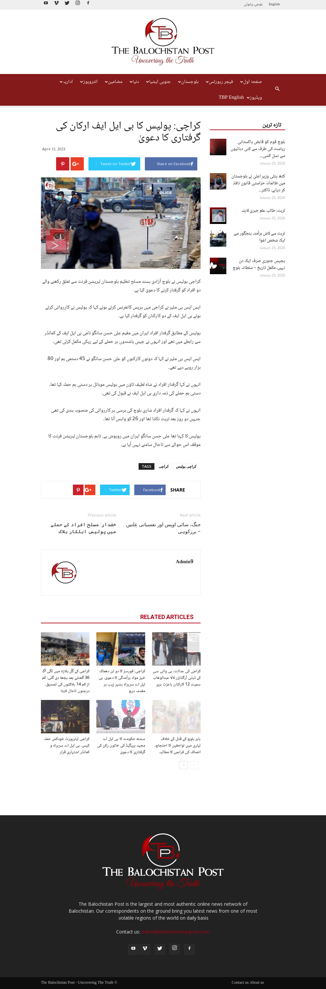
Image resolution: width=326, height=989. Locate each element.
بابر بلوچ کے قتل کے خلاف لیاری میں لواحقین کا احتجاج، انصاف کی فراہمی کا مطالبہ (177, 745)
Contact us (240, 983)
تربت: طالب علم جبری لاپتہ (263, 211)
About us (256, 983)
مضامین (113, 82)
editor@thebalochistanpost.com (176, 932)
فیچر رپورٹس (219, 82)
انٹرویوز (89, 82)
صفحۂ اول (251, 82)
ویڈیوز (254, 97)
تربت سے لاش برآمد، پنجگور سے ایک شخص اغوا (259, 237)
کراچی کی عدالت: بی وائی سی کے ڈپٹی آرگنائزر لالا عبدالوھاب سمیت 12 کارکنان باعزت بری (177, 678)
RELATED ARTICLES (167, 616)
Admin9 (184, 562)
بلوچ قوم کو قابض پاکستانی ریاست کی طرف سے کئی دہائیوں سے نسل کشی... (258, 149)
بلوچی (258, 4)
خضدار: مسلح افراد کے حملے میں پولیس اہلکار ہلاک (83, 528)
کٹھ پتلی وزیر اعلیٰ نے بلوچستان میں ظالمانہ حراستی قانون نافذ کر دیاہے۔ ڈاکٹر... (258, 183)
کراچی (164, 466)
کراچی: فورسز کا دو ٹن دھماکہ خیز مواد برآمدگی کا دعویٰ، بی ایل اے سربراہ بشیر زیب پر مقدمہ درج (122, 681)
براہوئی (248, 4)
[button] (277, 90)
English (274, 4)
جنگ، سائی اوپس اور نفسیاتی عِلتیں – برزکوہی (163, 528)
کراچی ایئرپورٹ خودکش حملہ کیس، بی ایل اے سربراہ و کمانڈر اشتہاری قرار (66, 745)
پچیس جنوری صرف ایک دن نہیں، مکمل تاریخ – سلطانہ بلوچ (259, 264)
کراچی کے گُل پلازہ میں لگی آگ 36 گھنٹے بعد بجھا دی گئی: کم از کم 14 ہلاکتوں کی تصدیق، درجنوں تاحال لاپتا (65, 681)
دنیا (134, 82)
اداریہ (66, 82)
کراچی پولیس (186, 466)
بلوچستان (188, 82)
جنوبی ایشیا (158, 82)
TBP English (231, 97)
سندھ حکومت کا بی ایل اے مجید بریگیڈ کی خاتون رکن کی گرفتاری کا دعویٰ (121, 745)
